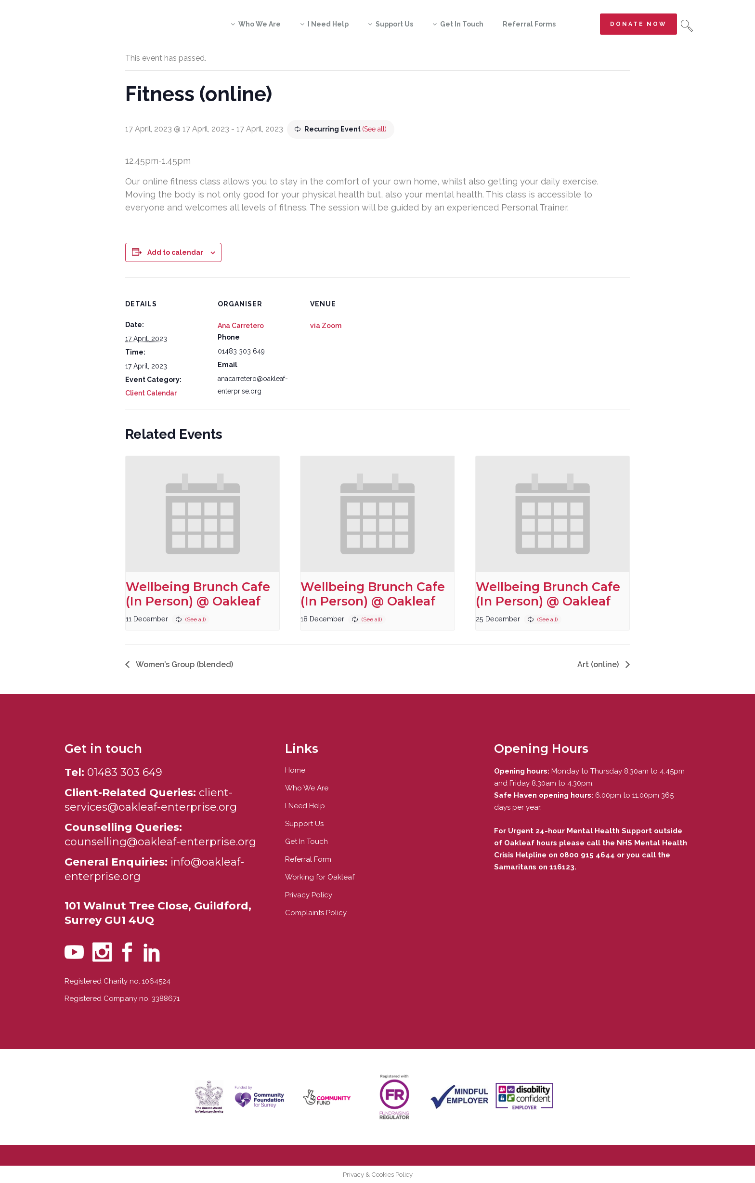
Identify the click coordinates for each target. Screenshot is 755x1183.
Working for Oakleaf (319, 877)
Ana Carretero (241, 325)
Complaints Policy (316, 912)
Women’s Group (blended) (183, 664)
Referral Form (308, 859)
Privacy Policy (308, 895)
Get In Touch (306, 841)
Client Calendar (151, 393)
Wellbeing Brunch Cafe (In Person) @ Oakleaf (198, 594)
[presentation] (202, 514)
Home (295, 770)
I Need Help (305, 806)
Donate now (638, 24)
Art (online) (599, 664)
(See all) (374, 129)
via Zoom (325, 325)
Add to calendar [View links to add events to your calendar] (175, 252)
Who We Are (306, 788)
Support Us (304, 823)
